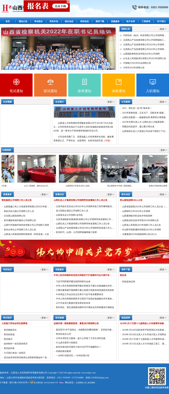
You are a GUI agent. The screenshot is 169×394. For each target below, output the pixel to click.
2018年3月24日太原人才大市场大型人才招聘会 (144, 334)
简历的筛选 (9, 334)
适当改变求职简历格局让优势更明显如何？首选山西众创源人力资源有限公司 (40, 357)
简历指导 (7, 318)
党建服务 (115, 21)
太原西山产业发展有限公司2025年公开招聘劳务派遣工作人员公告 (87, 228)
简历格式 (8, 339)
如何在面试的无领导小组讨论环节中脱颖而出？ (78, 347)
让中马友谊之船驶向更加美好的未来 (73, 303)
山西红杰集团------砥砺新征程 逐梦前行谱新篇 (144, 117)
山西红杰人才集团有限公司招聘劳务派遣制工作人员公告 (83, 223)
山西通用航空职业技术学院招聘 (137, 216)
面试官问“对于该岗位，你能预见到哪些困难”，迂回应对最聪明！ (87, 330)
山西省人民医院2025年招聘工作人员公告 (141, 225)
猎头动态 (69, 21)
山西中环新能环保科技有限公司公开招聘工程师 (26, 225)
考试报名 (38, 21)
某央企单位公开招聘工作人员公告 (20, 229)
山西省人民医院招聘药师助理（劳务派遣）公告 (26, 234)
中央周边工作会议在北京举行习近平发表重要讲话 (79, 294)
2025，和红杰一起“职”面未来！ (137, 108)
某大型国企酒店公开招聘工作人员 (72, 211)
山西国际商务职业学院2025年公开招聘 (141, 54)
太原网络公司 (81, 383)
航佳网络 (91, 383)
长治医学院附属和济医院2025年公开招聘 (141, 229)
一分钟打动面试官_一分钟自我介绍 (72, 355)
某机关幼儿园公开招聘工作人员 (19, 211)
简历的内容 (9, 348)
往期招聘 (6, 150)
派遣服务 (7, 194)
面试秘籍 (59, 318)
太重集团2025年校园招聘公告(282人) (139, 234)
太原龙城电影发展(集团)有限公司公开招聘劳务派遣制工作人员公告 (88, 219)
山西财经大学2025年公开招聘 (136, 211)
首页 (8, 21)
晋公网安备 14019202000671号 (44, 383)
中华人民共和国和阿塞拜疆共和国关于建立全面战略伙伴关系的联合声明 (90, 286)
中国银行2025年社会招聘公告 (137, 63)
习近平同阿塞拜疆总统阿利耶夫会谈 (73, 281)
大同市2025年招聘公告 (134, 67)
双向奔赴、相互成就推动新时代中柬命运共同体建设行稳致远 (85, 307)
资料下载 (100, 21)
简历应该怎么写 (63, 334)
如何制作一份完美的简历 (16, 344)
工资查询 (146, 21)
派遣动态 (59, 194)
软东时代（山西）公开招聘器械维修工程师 (76, 232)
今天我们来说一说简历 (14, 353)
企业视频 (7, 102)
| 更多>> (163, 29)
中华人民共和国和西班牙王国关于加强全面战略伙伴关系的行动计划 (88, 299)
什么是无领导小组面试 (66, 342)
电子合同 (130, 21)
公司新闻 (125, 102)
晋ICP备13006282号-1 (19, 382)
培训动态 (84, 21)
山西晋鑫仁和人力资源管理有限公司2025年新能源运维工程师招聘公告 (37, 206)
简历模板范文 (10, 330)
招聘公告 (125, 29)
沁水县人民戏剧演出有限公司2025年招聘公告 (144, 58)
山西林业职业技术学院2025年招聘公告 (140, 220)
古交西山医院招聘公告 (14, 216)
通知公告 (23, 21)
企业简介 (59, 102)
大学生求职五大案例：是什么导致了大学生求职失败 (80, 338)
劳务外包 (53, 21)
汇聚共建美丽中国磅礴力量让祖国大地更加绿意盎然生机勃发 (85, 290)
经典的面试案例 (63, 351)
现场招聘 (125, 318)
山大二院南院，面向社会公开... (38, 186)
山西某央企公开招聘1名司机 (69, 215)
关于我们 (161, 21)
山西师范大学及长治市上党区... (79, 186)
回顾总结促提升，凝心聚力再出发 (138, 126)
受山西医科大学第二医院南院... (121, 186)
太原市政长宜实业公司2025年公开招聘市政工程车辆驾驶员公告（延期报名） (92, 206)
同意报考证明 (128, 282)
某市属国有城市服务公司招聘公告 (20, 220)
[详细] (107, 140)
